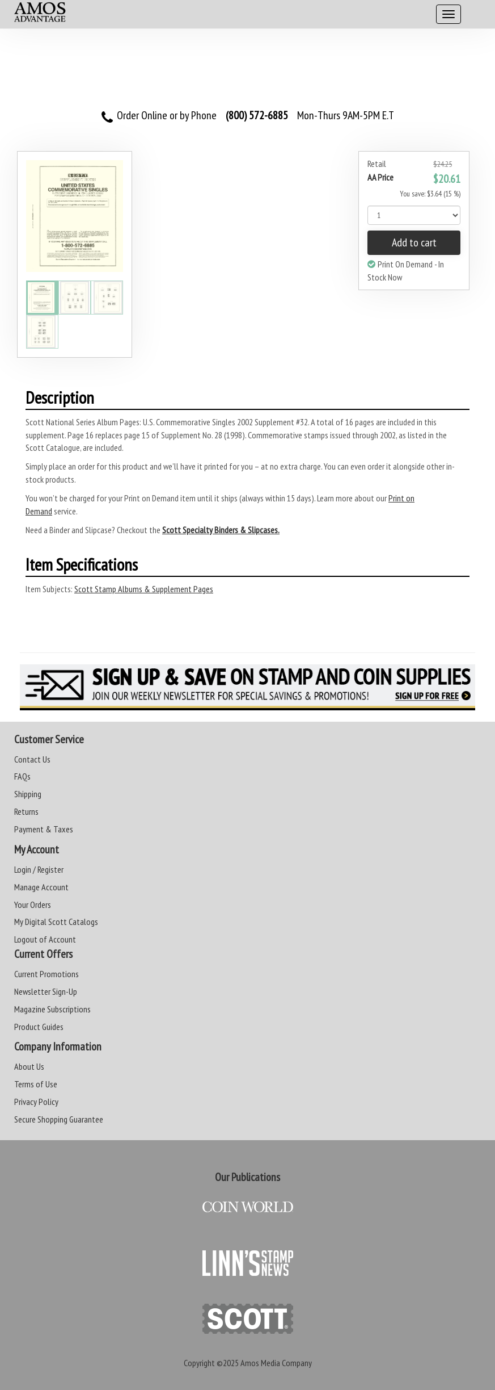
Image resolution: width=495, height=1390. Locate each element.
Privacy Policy (36, 1101)
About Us (29, 1066)
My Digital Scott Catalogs (56, 921)
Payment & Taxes (43, 829)
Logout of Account (45, 939)
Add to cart (414, 242)
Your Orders (32, 904)
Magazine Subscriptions (52, 1009)
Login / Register (39, 869)
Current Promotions (46, 973)
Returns (26, 811)
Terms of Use (35, 1084)
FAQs (22, 776)
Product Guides (39, 1026)
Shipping (27, 793)
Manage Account (41, 887)
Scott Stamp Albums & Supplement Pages (143, 588)
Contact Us (32, 759)
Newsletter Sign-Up (45, 991)
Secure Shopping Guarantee (58, 1119)
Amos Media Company (276, 1362)
